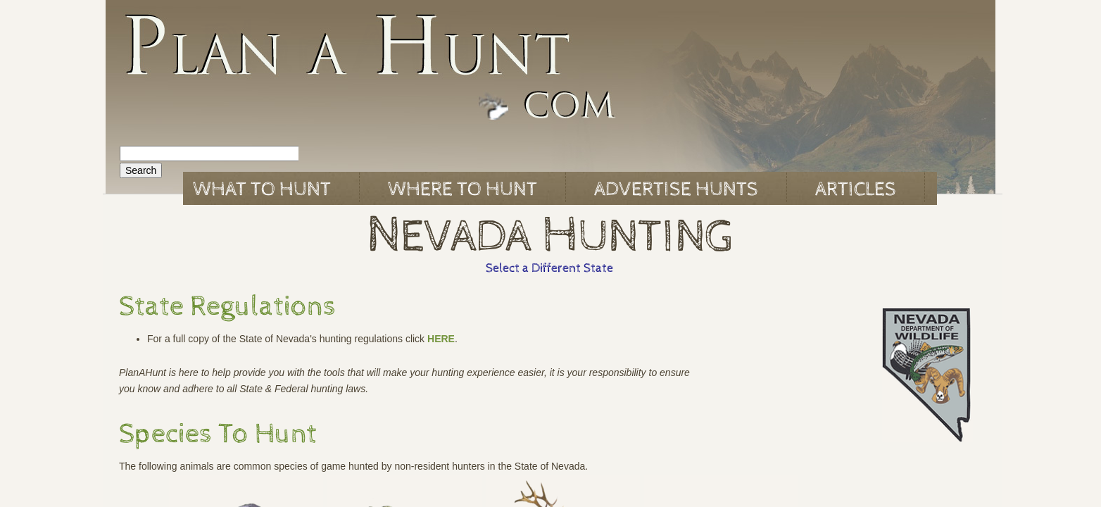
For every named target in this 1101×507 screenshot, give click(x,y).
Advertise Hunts (676, 189)
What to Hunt (262, 189)
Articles (855, 189)
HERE (441, 338)
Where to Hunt (462, 189)
